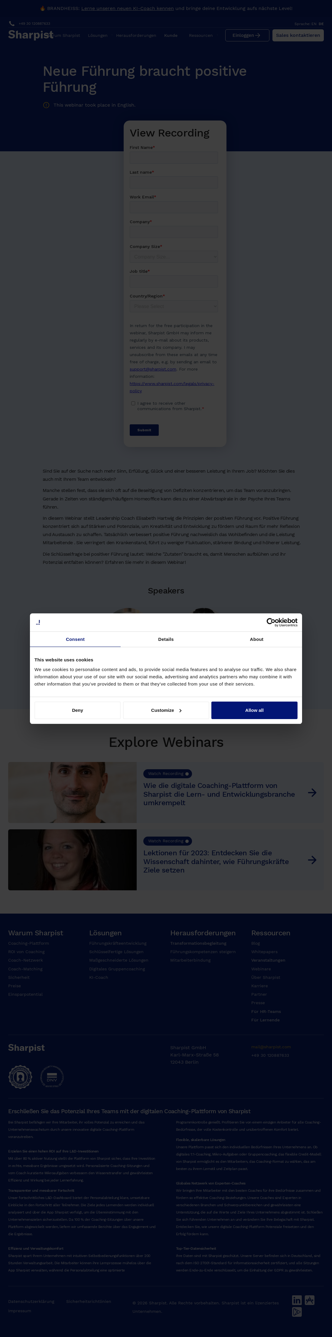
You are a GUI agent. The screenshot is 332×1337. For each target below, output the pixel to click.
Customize (166, 710)
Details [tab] (166, 639)
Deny (77, 710)
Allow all (254, 710)
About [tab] (257, 639)
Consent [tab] (75, 639)
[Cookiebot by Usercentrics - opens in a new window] (271, 622)
